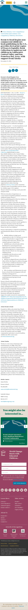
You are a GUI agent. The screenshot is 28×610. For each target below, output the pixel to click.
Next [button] (25, 426)
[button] (14, 3)
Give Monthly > (19, 507)
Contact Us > (4, 522)
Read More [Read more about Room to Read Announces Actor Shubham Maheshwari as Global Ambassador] (22, 443)
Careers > (3, 520)
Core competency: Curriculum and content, (12, 33)
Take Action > (18, 503)
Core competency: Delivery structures (12, 35)
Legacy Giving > (19, 509)
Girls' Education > (6, 503)
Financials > (4, 516)
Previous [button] (2, 426)
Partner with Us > (5, 507)
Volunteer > (18, 505)
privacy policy (17, 479)
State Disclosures (4, 545)
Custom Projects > (6, 505)
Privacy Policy (4, 543)
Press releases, (7, 32)
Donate (9, 2)
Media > (3, 518)
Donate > (17, 501)
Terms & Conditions (13, 543)
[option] (14, 431)
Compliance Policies (14, 545)
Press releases (9, 441)
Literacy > (3, 501)
